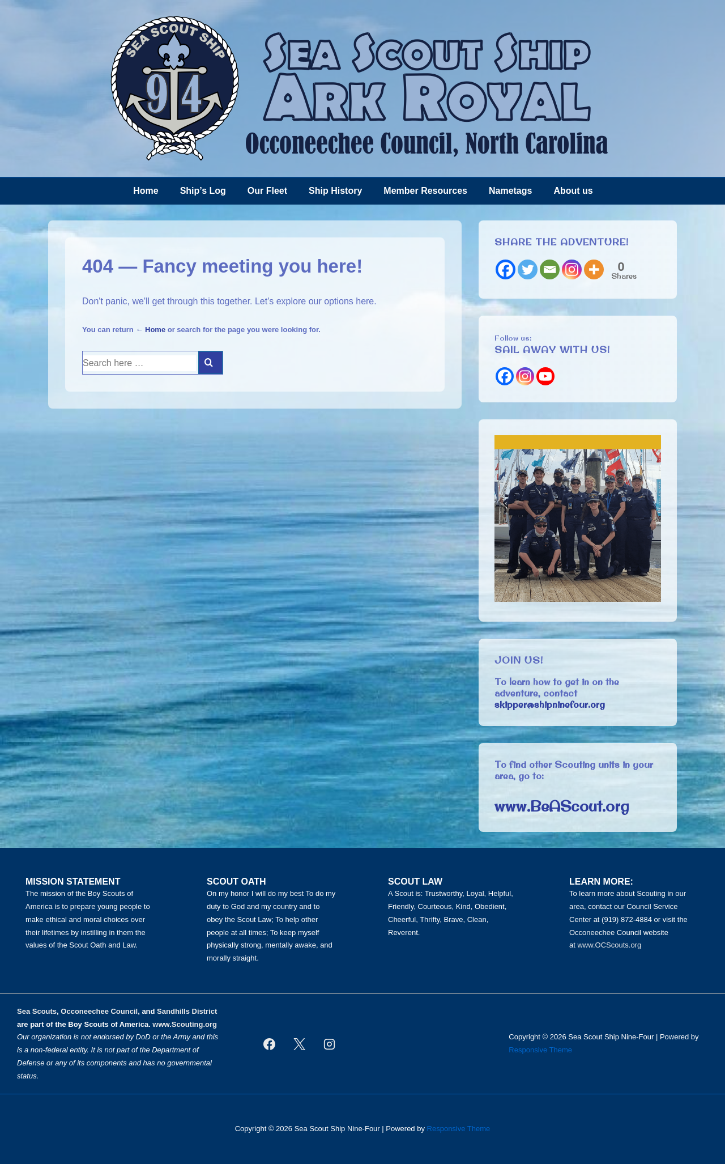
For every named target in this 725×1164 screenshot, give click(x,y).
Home (145, 191)
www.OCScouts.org (609, 945)
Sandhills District (187, 1011)
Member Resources (425, 191)
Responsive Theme (540, 1050)
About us (572, 191)
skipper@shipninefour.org (549, 704)
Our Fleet (267, 191)
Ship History (335, 191)
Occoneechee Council (99, 1011)
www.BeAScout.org (561, 806)
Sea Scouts (37, 1011)
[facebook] (269, 1044)
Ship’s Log (203, 191)
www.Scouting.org (184, 1024)
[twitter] (299, 1044)
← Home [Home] (150, 329)
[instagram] (329, 1044)
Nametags (510, 191)
